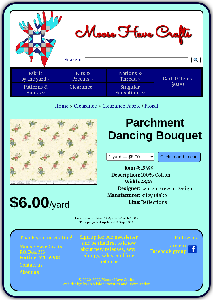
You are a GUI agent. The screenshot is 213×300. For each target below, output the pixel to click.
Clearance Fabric (121, 106)
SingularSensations (128, 89)
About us (29, 272)
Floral (151, 106)
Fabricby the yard (33, 76)
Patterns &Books (36, 89)
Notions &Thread (130, 76)
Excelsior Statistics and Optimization (119, 284)
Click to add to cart (179, 156)
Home (62, 106)
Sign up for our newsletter (109, 237)
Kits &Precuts (81, 76)
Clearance (80, 87)
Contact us (32, 265)
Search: (73, 60)
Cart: (177, 81)
